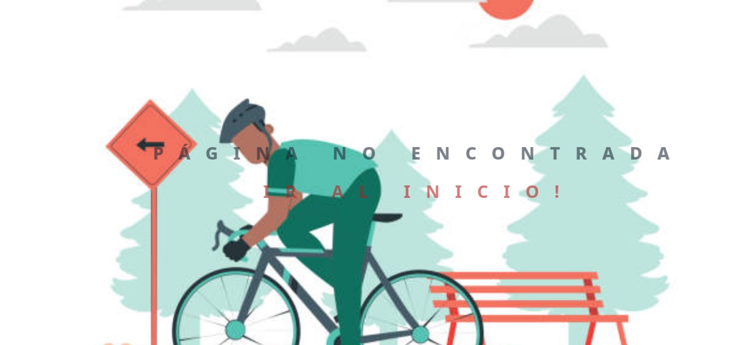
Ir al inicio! (416, 191)
